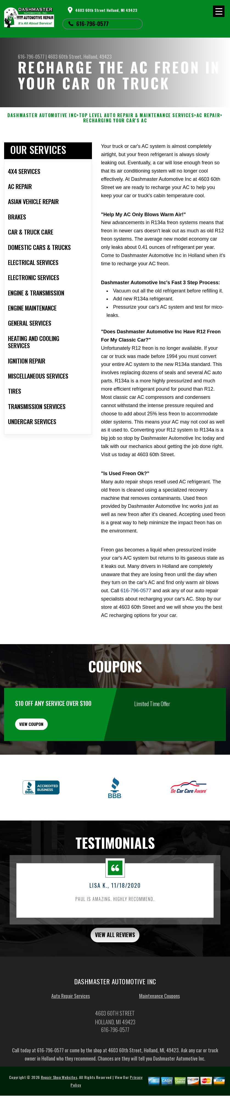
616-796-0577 (92, 23)
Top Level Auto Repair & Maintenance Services (136, 115)
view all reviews (115, 959)
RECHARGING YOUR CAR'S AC (115, 120)
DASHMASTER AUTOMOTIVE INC (42, 115)
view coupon (45, 743)
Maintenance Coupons (159, 1021)
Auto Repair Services (70, 1021)
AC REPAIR (208, 115)
